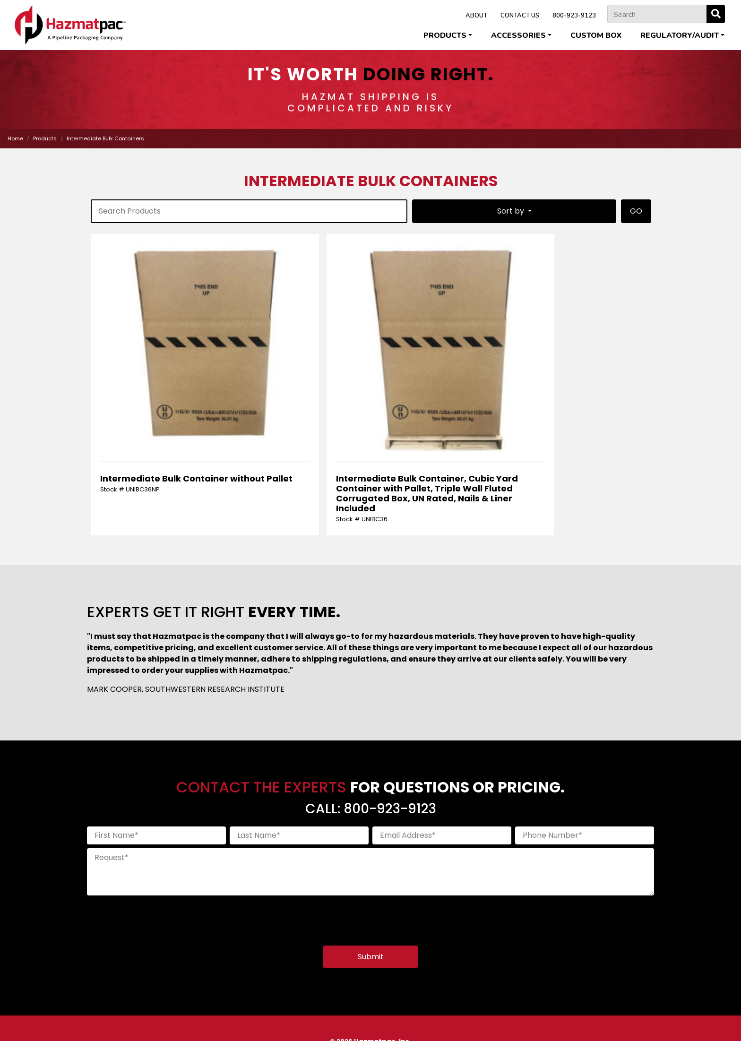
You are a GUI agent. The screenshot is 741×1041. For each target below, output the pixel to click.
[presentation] (159, 844)
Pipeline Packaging (446, 1012)
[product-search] (249, 211)
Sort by (511, 211)
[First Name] (156, 763)
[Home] (70, 24)
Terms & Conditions (393, 1022)
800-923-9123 (574, 15)
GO (636, 211)
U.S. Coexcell (609, 1012)
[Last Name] (299, 763)
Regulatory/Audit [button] (679, 35)
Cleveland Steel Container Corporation (255, 1012)
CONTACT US (519, 15)
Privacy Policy (338, 1022)
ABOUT (476, 15)
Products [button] (444, 35)
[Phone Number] (584, 763)
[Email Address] (441, 763)
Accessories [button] (518, 35)
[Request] (370, 799)
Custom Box (595, 35)
